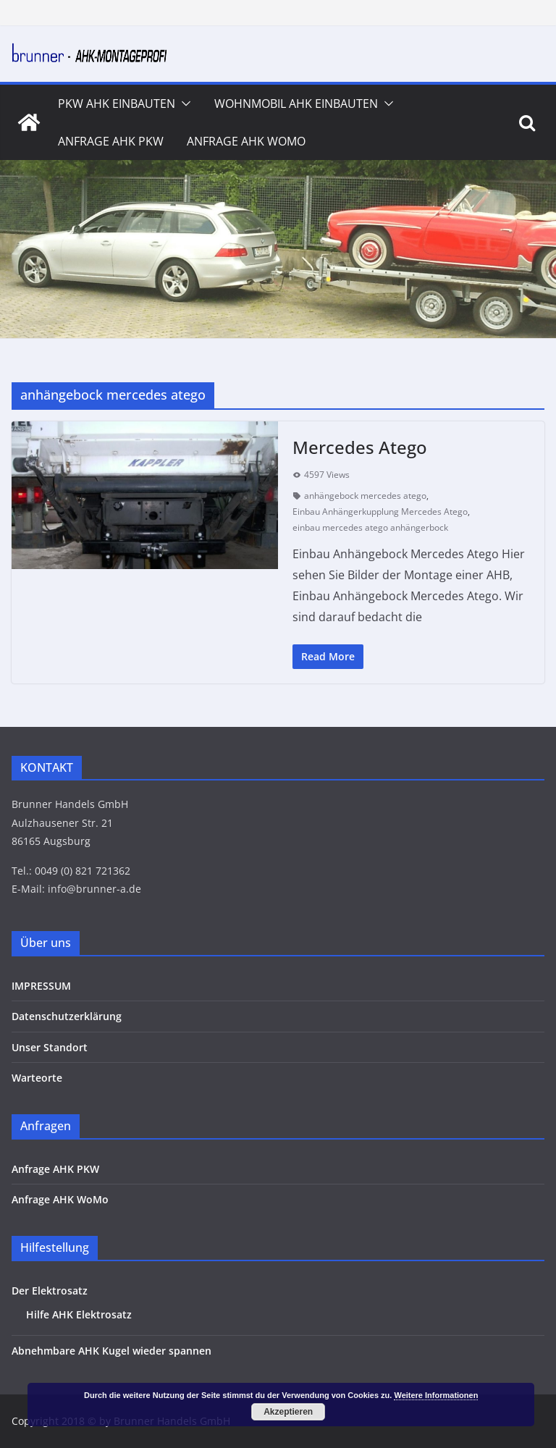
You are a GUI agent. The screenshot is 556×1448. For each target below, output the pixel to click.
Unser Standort (50, 1047)
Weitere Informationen (436, 1395)
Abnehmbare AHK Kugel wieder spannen (111, 1351)
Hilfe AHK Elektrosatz (79, 1314)
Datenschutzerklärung (67, 1016)
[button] (183, 103)
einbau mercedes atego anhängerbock (370, 527)
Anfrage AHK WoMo (246, 141)
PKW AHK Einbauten (116, 103)
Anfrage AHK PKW (111, 141)
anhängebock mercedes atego (365, 495)
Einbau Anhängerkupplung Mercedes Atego (380, 511)
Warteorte (37, 1078)
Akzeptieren (288, 1412)
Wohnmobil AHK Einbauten (296, 103)
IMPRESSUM (41, 986)
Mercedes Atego (359, 447)
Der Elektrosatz (50, 1290)
